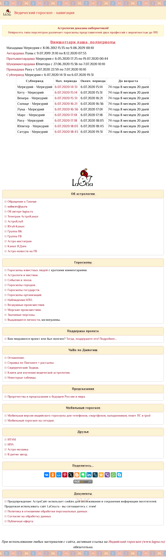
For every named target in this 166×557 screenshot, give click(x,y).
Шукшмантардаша (20, 64)
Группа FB (15, 236)
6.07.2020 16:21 (66, 104)
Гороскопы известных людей (28, 270)
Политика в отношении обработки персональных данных (47, 511)
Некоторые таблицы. (22, 377)
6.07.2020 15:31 (66, 98)
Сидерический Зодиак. (23, 367)
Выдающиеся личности (24, 320)
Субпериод (15, 75)
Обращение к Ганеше (22, 201)
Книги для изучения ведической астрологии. (39, 372)
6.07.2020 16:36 (66, 109)
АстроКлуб (15, 221)
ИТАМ (12, 439)
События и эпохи (19, 280)
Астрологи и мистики (23, 275)
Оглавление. (16, 358)
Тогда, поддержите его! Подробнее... (91, 339)
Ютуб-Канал (16, 226)
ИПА (11, 444)
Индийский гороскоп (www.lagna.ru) (136, 542)
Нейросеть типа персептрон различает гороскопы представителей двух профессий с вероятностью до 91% (83, 30)
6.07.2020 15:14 (66, 93)
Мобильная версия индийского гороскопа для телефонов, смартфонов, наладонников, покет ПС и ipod (79, 415)
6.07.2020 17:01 (66, 115)
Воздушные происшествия (26, 305)
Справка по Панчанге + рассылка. (31, 362)
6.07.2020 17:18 (66, 121)
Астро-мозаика (18, 449)
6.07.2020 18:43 (66, 132)
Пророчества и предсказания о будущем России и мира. (47, 396)
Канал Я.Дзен (17, 246)
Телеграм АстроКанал (23, 216)
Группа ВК (15, 231)
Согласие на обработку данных (29, 516)
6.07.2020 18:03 (66, 126)
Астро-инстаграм (20, 241)
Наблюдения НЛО (20, 300)
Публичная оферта (20, 521)
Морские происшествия (24, 310)
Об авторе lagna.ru (20, 211)
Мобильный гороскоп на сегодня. (31, 420)
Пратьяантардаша (20, 59)
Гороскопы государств (23, 290)
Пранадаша (15, 69)
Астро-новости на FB (22, 251)
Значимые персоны (21, 315)
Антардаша (15, 53)
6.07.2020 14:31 (66, 87)
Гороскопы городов (21, 285)
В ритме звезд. (18, 454)
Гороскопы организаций (24, 295)
